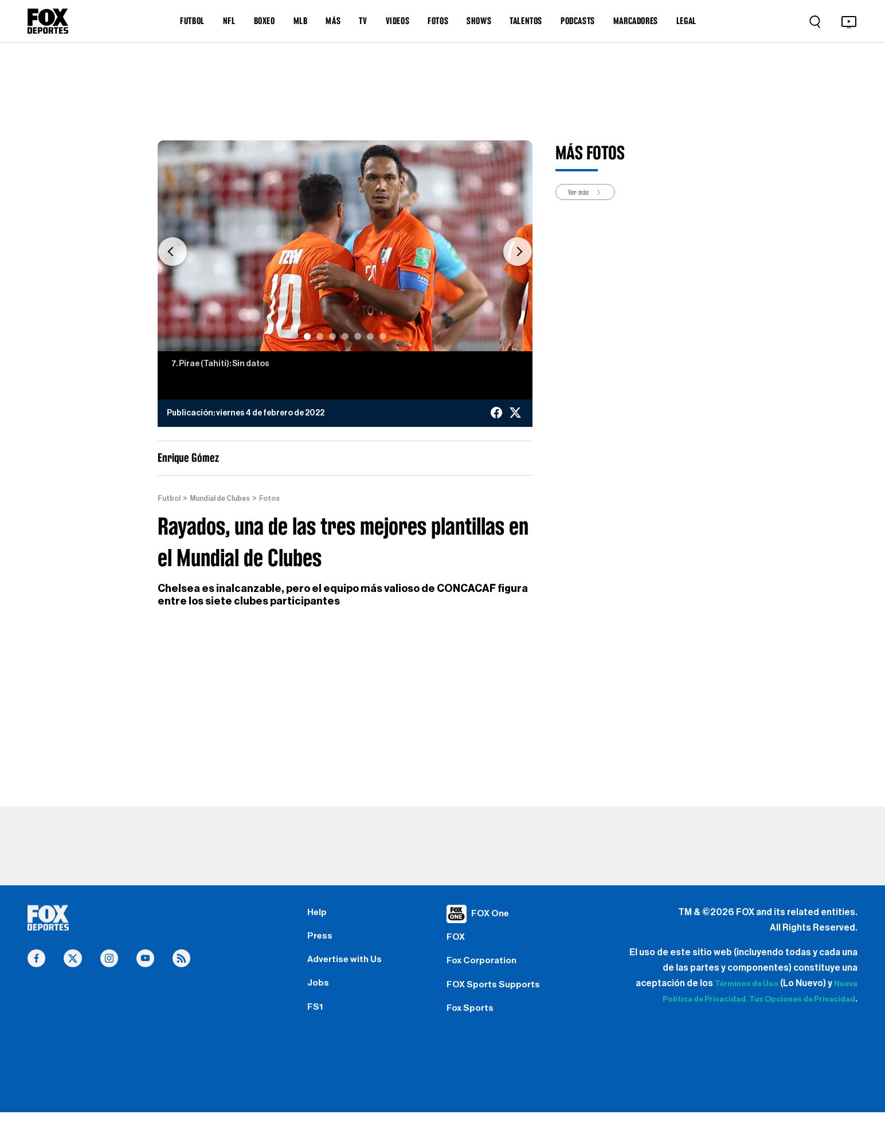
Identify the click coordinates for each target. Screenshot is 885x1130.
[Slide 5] (357, 336)
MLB (300, 20)
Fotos (284, 499)
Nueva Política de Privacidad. (719, 999)
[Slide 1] (307, 336)
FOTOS (438, 20)
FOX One (492, 913)
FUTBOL (192, 20)
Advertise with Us (348, 968)
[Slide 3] (332, 336)
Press (321, 941)
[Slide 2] (319, 336)
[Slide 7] (382, 336)
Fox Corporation (485, 968)
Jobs (319, 995)
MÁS (333, 20)
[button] (172, 251)
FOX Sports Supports (498, 995)
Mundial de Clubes (228, 499)
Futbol (170, 499)
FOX (457, 941)
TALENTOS (526, 20)
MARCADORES (635, 20)
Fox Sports (473, 1023)
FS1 (316, 1023)
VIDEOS (398, 20)
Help (317, 913)
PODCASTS (578, 20)
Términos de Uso (767, 983)
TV (363, 20)
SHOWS (479, 20)
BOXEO (264, 20)
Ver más (589, 193)
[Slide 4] (345, 336)
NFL (229, 20)
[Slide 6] (370, 336)
